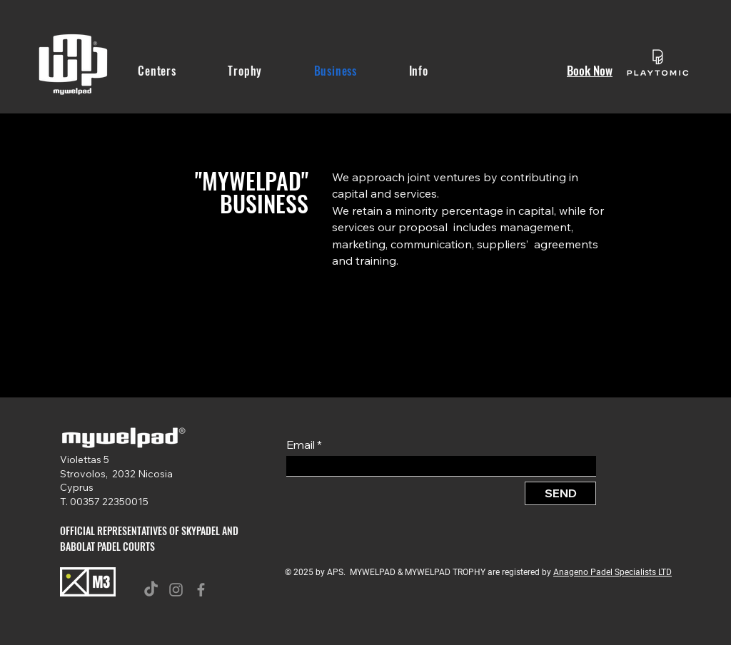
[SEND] (560, 493)
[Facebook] (201, 590)
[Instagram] (176, 590)
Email (300, 444)
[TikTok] (151, 590)
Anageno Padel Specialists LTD (612, 572)
